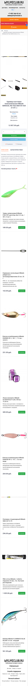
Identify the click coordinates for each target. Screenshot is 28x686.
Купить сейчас (14, 139)
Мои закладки (22, 681)
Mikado (14, 113)
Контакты (22, 7)
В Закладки (18, 144)
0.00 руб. (19, 26)
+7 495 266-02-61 (14, 14)
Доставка (5, 7)
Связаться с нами (6, 673)
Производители (13, 7)
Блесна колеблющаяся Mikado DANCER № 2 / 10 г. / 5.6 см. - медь (13, 459)
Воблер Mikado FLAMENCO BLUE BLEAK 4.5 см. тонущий (14, 639)
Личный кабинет (6, 681)
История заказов (15, 681)
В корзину (14, 135)
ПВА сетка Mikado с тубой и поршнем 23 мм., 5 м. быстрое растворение (13, 580)
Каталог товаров (14, 19)
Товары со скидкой (16, 668)
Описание (4, 150)
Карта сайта (22, 673)
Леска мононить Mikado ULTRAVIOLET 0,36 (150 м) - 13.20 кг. (12, 399)
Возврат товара (15, 673)
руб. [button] (12, 10)
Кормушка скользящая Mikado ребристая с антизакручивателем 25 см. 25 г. (13, 275)
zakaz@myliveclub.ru (14, 16)
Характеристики (16, 150)
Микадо (6, 30)
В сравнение (9, 144)
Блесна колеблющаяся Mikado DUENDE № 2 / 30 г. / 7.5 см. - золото (13, 338)
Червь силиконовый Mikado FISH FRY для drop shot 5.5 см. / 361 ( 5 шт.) (14, 215)
